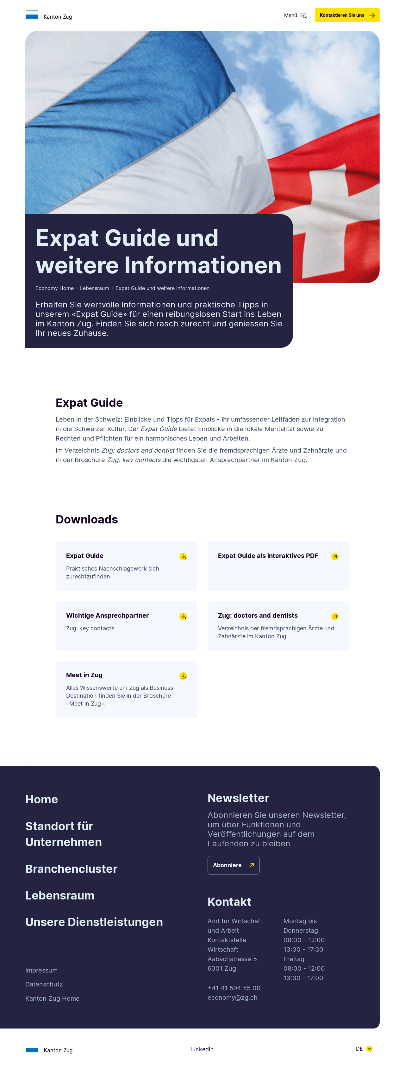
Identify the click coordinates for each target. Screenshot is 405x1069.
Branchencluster (71, 869)
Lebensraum (94, 288)
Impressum (41, 970)
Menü (290, 15)
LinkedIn (202, 1049)
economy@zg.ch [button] (233, 997)
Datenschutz (44, 984)
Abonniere (227, 865)
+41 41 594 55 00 (234, 988)
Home (41, 799)
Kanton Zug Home (52, 998)
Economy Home (54, 288)
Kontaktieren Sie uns (342, 15)
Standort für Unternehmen (63, 834)
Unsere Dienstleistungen (94, 922)
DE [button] (359, 1049)
